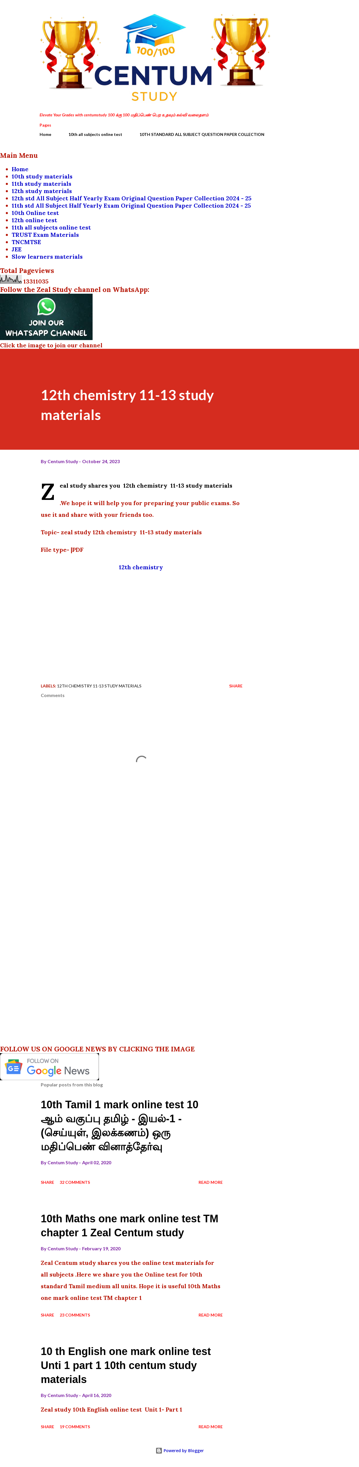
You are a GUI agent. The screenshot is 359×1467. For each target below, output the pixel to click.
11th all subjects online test (51, 227)
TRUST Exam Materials (45, 234)
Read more (211, 1182)
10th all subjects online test (95, 134)
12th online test (34, 220)
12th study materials (42, 191)
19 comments (75, 1426)
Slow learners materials (47, 256)
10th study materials (42, 176)
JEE (17, 249)
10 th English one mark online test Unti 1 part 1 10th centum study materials (126, 1365)
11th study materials (41, 183)
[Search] (291, 16)
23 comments (75, 1314)
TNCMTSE (26, 242)
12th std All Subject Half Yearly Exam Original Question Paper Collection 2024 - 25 (132, 198)
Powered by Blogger (179, 1450)
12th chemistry (142, 567)
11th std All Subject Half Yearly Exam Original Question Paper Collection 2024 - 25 (131, 205)
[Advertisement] (142, 620)
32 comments (75, 1182)
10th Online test (35, 212)
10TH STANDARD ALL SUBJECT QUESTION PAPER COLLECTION (201, 134)
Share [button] (236, 685)
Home (45, 134)
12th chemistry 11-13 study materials (99, 685)
